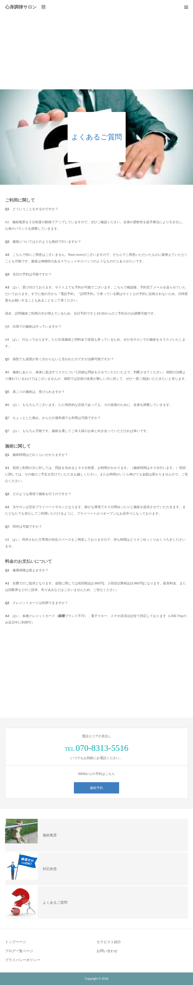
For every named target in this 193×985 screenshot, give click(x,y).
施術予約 (96, 788)
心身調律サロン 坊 (25, 7)
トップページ (15, 942)
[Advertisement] (96, 52)
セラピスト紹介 (108, 942)
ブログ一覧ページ (19, 951)
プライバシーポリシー (22, 960)
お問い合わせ (107, 951)
